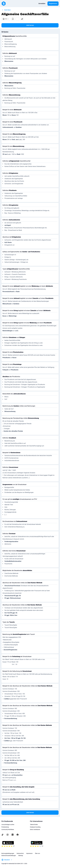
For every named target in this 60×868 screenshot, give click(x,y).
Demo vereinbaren (35, 829)
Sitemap (20, 855)
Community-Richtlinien (7, 829)
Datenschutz (20, 853)
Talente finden (34, 824)
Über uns (37, 853)
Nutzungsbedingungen (7, 853)
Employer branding (35, 827)
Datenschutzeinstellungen (8, 855)
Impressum (29, 853)
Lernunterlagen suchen (7, 824)
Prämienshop (5, 827)
